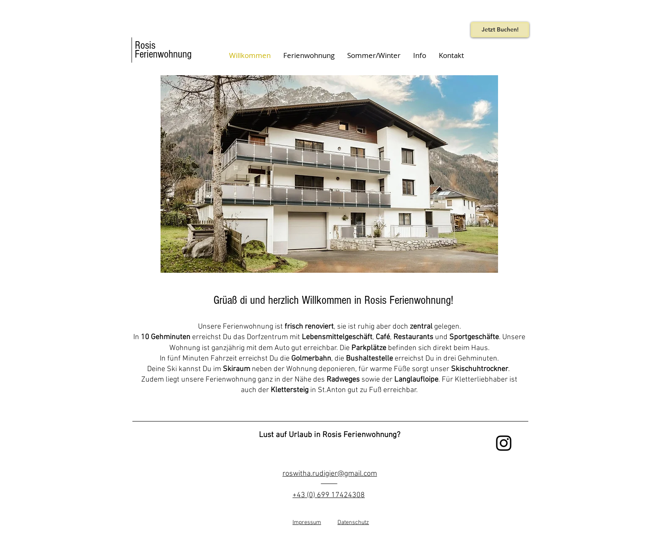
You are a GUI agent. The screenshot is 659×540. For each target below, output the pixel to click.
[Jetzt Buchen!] (500, 29)
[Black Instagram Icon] (503, 443)
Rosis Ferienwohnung (163, 50)
